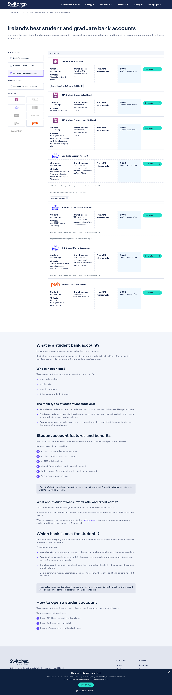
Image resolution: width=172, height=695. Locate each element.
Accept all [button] (86, 685)
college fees (89, 520)
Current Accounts (17, 12)
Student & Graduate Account (25, 73)
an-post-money (35, 99)
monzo (35, 115)
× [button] (169, 672)
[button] (86, 690)
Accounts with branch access (25, 86)
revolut (16, 131)
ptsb (35, 123)
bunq (35, 107)
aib (16, 99)
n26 (16, 123)
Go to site (149, 69)
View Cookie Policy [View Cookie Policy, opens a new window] (100, 679)
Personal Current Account (23, 66)
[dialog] (86, 682)
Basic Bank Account (21, 58)
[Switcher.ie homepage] (17, 5)
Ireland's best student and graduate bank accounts (49, 12)
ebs (16, 115)
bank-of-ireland (17, 107)
